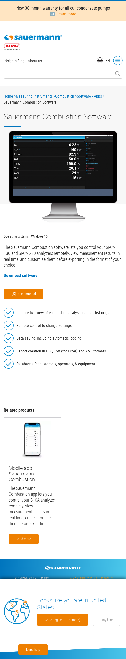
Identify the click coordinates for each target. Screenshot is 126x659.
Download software (20, 275)
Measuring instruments (34, 96)
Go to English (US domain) (62, 619)
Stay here (106, 619)
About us (35, 60)
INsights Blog (14, 60)
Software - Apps (89, 96)
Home (8, 96)
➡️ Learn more (63, 14)
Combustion (64, 96)
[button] (63, 175)
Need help (33, 649)
